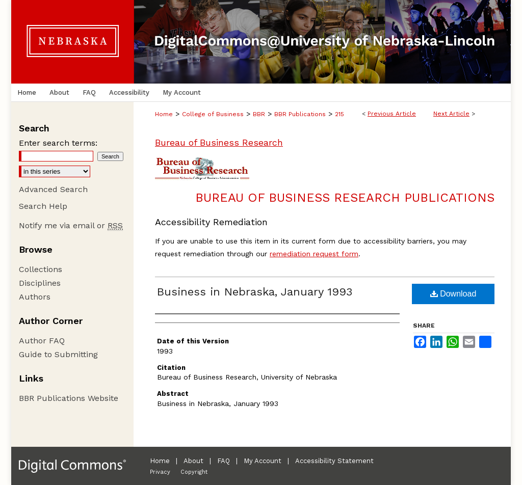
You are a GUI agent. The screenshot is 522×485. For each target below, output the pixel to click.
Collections (40, 269)
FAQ (223, 461)
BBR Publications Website (68, 398)
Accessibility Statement (334, 461)
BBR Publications (300, 114)
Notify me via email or (71, 225)
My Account (262, 461)
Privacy (160, 472)
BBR (259, 114)
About (193, 461)
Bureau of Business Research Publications (344, 198)
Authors (34, 297)
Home (164, 114)
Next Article (451, 113)
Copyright (193, 472)
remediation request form (314, 254)
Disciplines (40, 283)
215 (339, 114)
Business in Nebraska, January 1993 (254, 291)
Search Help (43, 206)
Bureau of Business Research (219, 142)
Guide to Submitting (58, 354)
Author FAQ (42, 340)
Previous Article (392, 113)
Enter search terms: (58, 143)
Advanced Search (53, 189)
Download (453, 293)
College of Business (213, 114)
